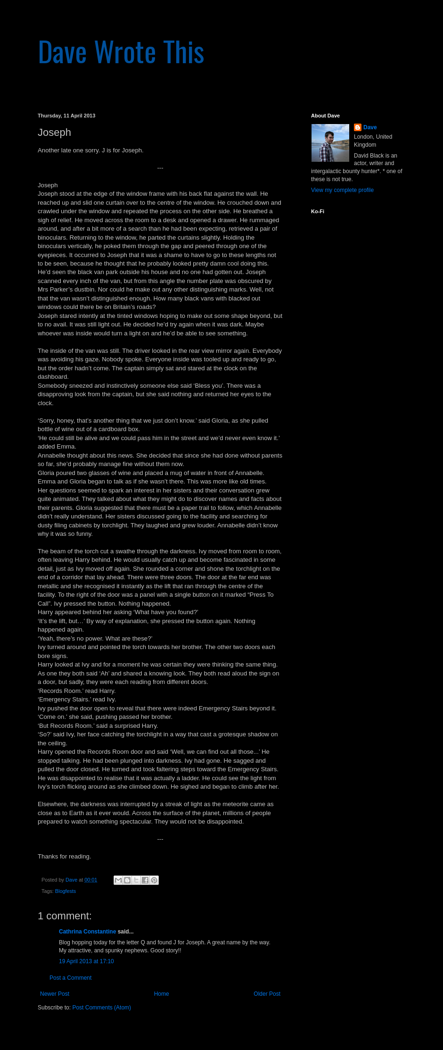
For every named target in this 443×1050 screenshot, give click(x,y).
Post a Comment (70, 978)
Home (161, 994)
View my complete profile (342, 190)
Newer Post (54, 994)
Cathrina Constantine (87, 931)
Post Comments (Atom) (101, 1007)
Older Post (267, 994)
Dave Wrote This (121, 50)
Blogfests (65, 891)
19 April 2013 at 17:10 (86, 961)
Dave (370, 127)
